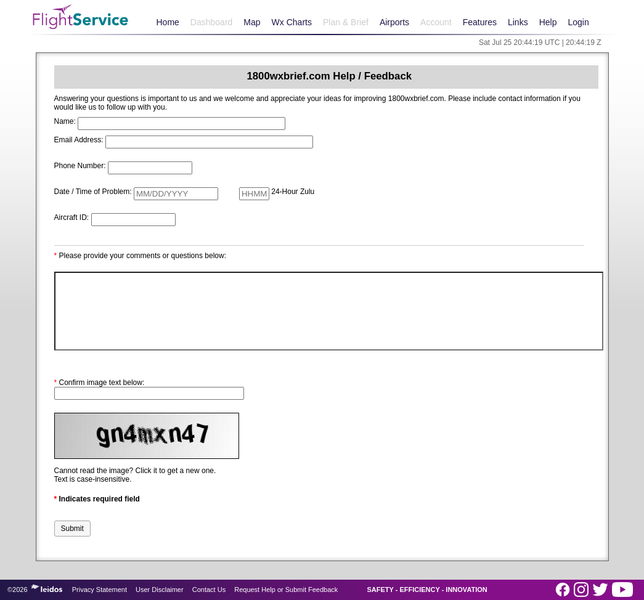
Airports (394, 22)
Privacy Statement (99, 589)
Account (436, 22)
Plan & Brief (346, 22)
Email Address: (79, 140)
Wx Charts (292, 22)
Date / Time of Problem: (93, 191)
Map (251, 22)
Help (548, 22)
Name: (65, 121)
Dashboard (211, 22)
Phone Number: (80, 165)
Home (168, 22)
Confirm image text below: (99, 382)
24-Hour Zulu (292, 191)
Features (480, 22)
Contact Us (209, 589)
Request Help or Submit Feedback (286, 589)
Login (578, 22)
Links (518, 22)
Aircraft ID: (71, 217)
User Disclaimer (160, 589)
